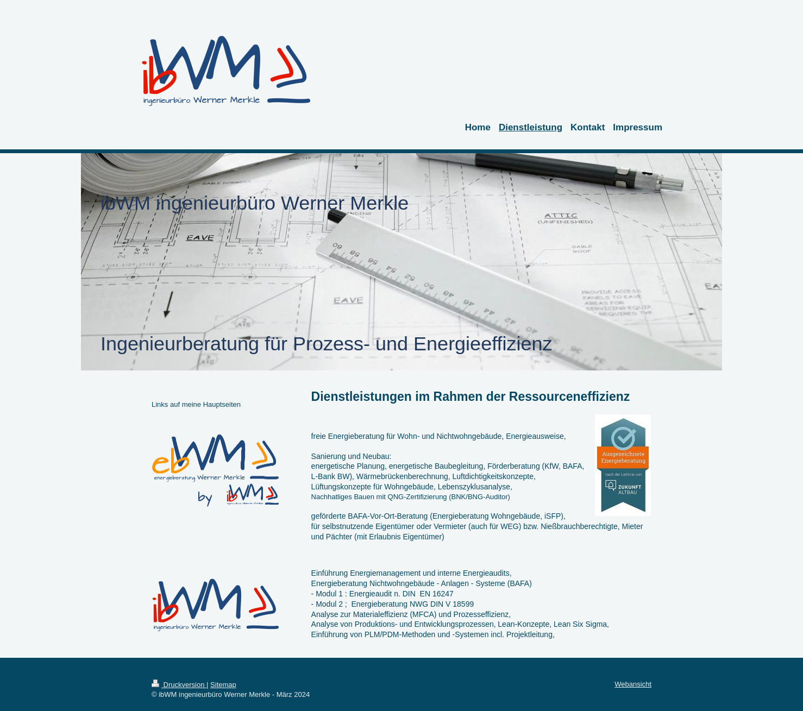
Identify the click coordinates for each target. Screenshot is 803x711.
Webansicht (632, 684)
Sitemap (223, 685)
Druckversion (179, 685)
